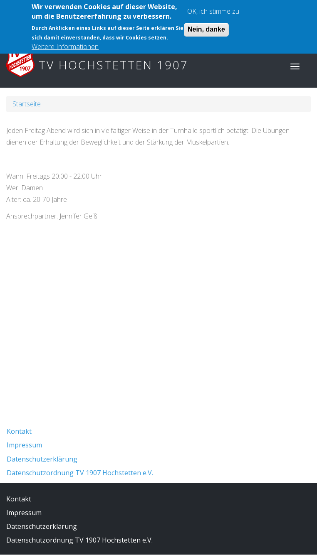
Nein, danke (206, 25)
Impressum (24, 444)
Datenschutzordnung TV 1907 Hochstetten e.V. (80, 472)
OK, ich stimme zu (213, 7)
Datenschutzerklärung (42, 459)
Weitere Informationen (65, 42)
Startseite (26, 103)
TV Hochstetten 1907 (113, 65)
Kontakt (19, 431)
